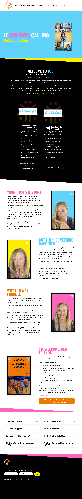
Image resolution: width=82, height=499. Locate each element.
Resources (47, 5)
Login (75, 496)
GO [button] (37, 490)
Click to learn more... (28, 170)
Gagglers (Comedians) (32, 5)
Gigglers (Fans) (21, 5)
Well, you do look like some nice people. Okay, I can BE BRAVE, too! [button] (57, 416)
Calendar (41, 5)
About (52, 5)
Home (15, 5)
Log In (56, 5)
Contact (70, 496)
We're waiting (43, 410)
